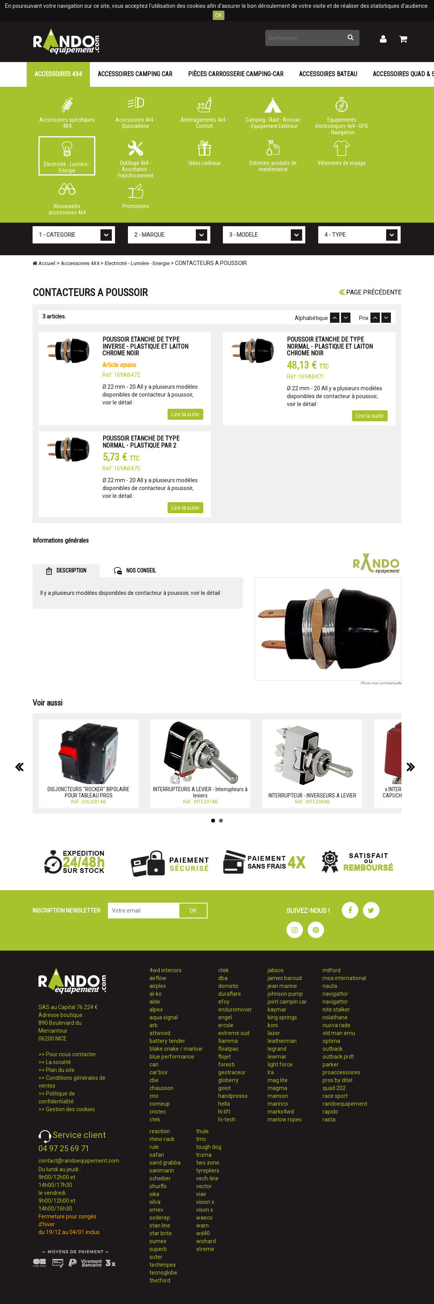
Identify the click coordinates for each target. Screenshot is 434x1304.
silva (155, 1202)
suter (156, 1257)
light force (280, 1064)
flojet (224, 1056)
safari (157, 1155)
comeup (160, 1104)
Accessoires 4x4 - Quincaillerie (135, 113)
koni (273, 1025)
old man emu (339, 1033)
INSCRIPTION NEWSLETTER (66, 910)
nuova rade (336, 1025)
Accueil (44, 263)
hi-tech (226, 1119)
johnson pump (285, 994)
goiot (224, 1088)
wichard (206, 1241)
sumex (158, 1241)
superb (158, 1249)
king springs (282, 1017)
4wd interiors (166, 970)
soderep (160, 1217)
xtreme (205, 1249)
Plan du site (60, 1070)
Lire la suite (185, 414)
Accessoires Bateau (328, 74)
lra (271, 1072)
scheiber (160, 1178)
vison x (204, 1210)
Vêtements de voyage (341, 153)
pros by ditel (337, 1080)
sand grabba (165, 1163)
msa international (344, 978)
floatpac (228, 1049)
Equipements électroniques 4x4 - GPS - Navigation (341, 114)
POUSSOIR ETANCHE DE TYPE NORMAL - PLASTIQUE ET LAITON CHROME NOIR (330, 346)
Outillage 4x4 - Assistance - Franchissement (135, 158)
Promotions (135, 196)
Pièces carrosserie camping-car (235, 74)
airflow (158, 978)
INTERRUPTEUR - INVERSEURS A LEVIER (312, 795)
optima (331, 1041)
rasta (329, 1119)
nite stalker (336, 1009)
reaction (160, 1131)
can (154, 1064)
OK (218, 15)
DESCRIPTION (66, 571)
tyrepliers (207, 1170)
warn (202, 1225)
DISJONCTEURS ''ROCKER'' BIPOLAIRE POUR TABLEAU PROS (88, 792)
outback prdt (338, 1056)
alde (155, 1002)
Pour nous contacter (71, 1054)
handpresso (233, 1096)
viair (201, 1194)
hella (224, 1104)
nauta (330, 986)
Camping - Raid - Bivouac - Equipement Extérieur (273, 113)
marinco (278, 1104)
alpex (156, 1009)
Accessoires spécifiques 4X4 (67, 113)
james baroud (285, 978)
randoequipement (345, 1104)
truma (204, 1155)
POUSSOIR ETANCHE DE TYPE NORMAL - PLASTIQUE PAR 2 (140, 442)
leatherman (282, 1041)
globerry (228, 1080)
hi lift (224, 1111)
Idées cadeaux (204, 153)
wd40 (203, 1233)
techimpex (163, 1265)
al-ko (156, 994)
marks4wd (281, 1111)
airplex (158, 986)
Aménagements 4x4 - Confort (204, 113)
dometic (228, 986)
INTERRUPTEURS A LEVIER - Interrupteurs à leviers (200, 792)
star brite (161, 1233)
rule (154, 1147)
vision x (205, 1202)
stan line (160, 1225)
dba (223, 978)
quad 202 (334, 1088)
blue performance (172, 1056)
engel (225, 1017)
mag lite (278, 1080)
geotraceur (232, 1072)
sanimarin (162, 1170)
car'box (159, 1072)
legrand (277, 1049)
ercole (225, 1025)
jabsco (276, 970)
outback (333, 1049)
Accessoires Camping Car (135, 74)
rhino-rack (162, 1139)
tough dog (208, 1147)
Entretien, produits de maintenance (273, 156)
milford (332, 970)
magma (277, 1088)
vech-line (207, 1178)
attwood (160, 1033)
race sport (335, 1096)
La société (58, 1062)
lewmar (277, 1056)
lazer (274, 1033)
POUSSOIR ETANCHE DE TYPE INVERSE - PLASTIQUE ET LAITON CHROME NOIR (145, 346)
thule (202, 1131)
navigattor (335, 994)
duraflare (229, 994)
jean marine (282, 986)
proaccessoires (341, 1072)
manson (278, 1096)
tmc (201, 1139)
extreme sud (234, 1033)
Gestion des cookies (70, 1109)
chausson (161, 1088)
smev (156, 1210)
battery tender (167, 1041)
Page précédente (370, 292)
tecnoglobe (163, 1272)
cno (154, 1096)
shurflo (158, 1186)
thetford (160, 1280)
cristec (158, 1111)
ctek (155, 1119)
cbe (154, 1080)
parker (331, 1064)
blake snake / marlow (176, 1049)
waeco (204, 1217)
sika (154, 1194)
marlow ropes (285, 1119)
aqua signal (164, 1017)
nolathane (335, 1017)
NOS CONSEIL (135, 571)
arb (154, 1025)
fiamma (228, 1041)
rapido (330, 1111)
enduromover (235, 1009)
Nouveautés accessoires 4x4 (67, 199)
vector (204, 1186)
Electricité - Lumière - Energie (66, 157)
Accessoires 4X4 (58, 74)
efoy (224, 1002)
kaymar (277, 1009)
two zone (207, 1163)
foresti (226, 1064)
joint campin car (287, 1002)
